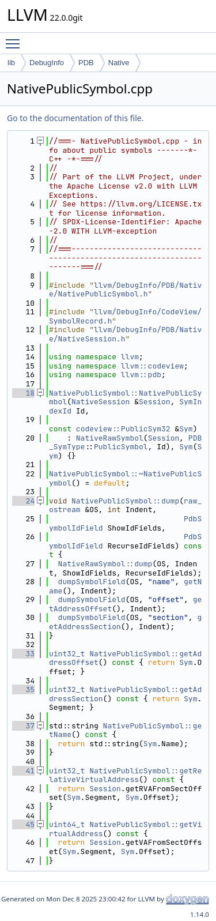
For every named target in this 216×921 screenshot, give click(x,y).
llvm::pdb (141, 374)
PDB (86, 62)
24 (23, 501)
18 (23, 393)
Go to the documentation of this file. (75, 117)
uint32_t (67, 654)
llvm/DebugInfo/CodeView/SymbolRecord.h (125, 316)
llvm (130, 357)
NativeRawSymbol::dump (105, 564)
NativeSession (100, 402)
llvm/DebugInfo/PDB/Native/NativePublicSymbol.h (125, 289)
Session (154, 402)
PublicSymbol (121, 447)
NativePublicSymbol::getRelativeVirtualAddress (125, 775)
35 (23, 689)
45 (23, 824)
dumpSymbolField (92, 582)
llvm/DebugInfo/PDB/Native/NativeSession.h (125, 334)
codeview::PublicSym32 (123, 429)
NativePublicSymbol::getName (125, 730)
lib (11, 62)
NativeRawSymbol (109, 438)
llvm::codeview (152, 366)
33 (23, 654)
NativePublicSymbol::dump (125, 501)
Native (119, 62)
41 (23, 771)
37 (23, 726)
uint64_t (67, 824)
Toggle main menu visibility (15, 38)
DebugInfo (46, 62)
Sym (185, 429)
